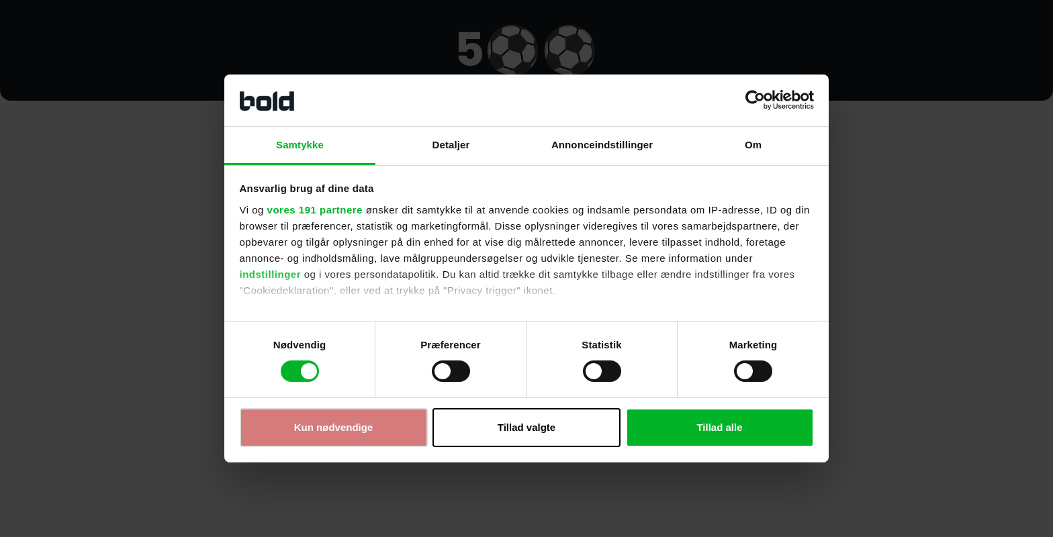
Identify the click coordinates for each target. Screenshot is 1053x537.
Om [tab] (753, 144)
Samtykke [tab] (300, 144)
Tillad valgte (526, 427)
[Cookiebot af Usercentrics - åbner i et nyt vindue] (755, 100)
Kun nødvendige (333, 427)
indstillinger (271, 274)
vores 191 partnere (315, 209)
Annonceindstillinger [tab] (602, 144)
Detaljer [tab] (451, 144)
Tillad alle (719, 427)
